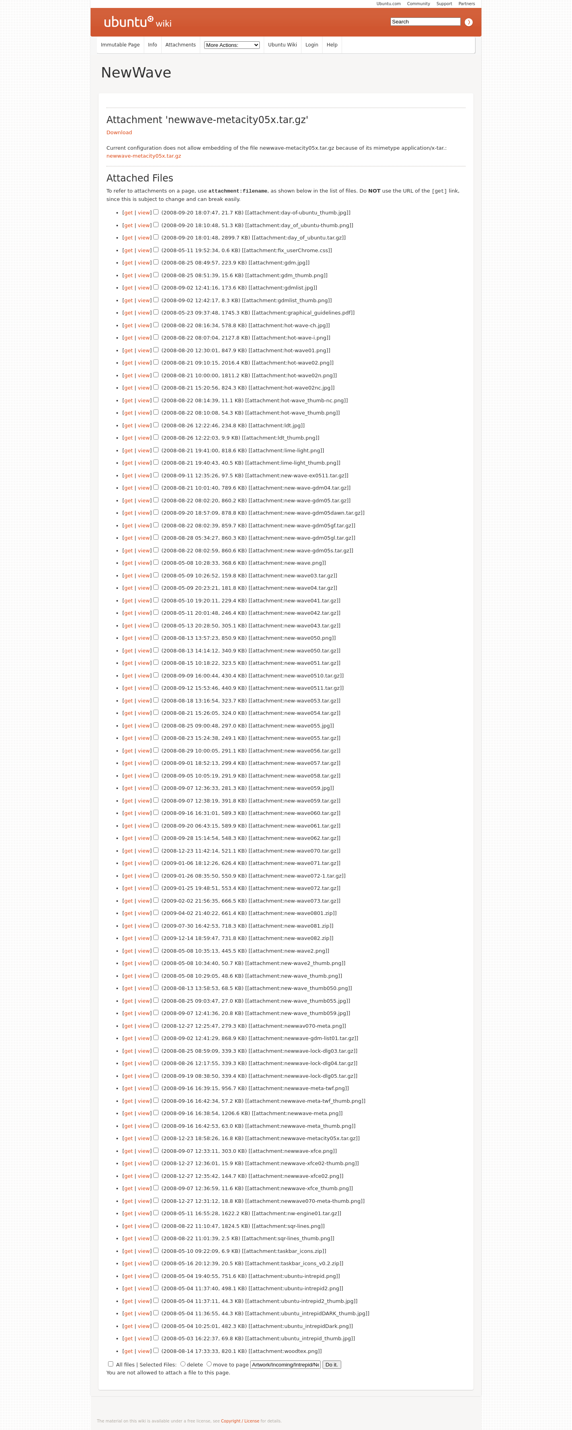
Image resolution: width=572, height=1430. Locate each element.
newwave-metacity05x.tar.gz (143, 156)
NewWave (136, 72)
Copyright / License (240, 1420)
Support (444, 4)
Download (119, 132)
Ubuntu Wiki (282, 45)
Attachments (181, 45)
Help (332, 45)
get (128, 212)
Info (152, 45)
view (144, 212)
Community (418, 4)
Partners (466, 4)
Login (311, 45)
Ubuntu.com (389, 4)
